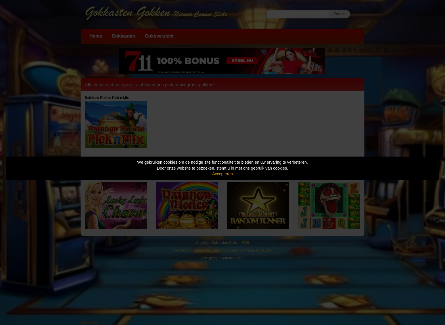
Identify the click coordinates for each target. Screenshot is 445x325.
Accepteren (222, 174)
